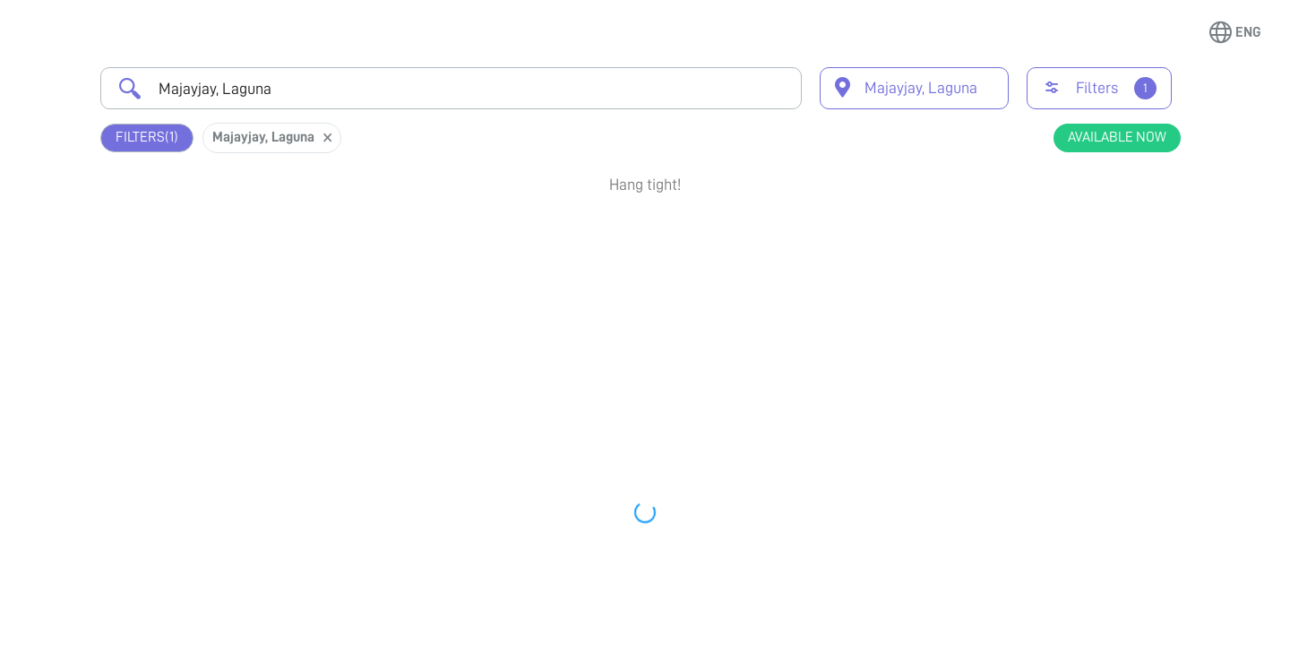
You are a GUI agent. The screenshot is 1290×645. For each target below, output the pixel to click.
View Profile (1084, 310)
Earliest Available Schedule (671, 236)
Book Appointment (1084, 244)
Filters (147, 137)
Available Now (1117, 137)
